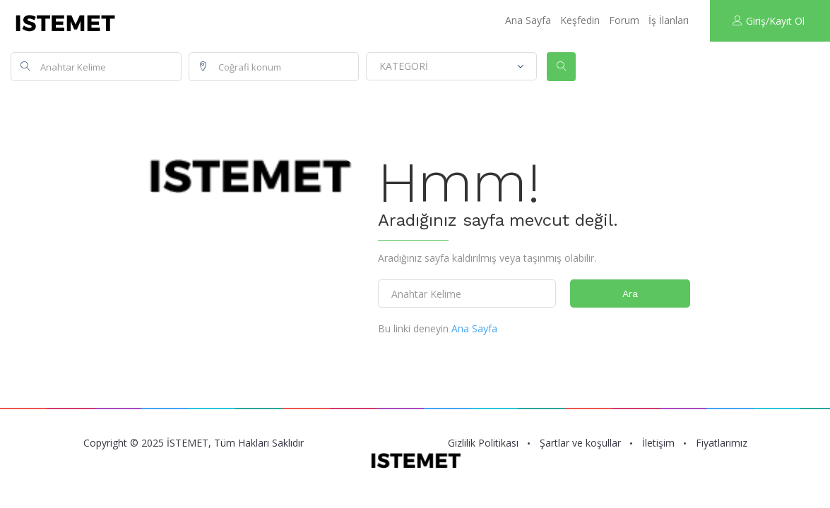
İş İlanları (668, 20)
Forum (624, 20)
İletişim (658, 443)
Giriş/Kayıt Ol (769, 21)
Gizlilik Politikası (483, 443)
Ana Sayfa (528, 20)
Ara (630, 293)
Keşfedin (580, 20)
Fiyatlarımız (721, 443)
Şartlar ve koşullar (580, 443)
